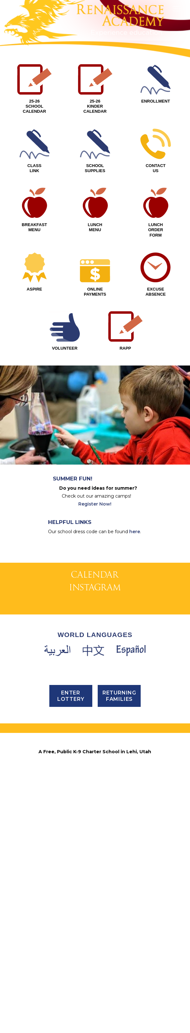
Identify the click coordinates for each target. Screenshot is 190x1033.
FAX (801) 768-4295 (95, 959)
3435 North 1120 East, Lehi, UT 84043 (95, 934)
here (134, 531)
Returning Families (119, 870)
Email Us (94, 975)
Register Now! (94, 504)
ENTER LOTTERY (70, 870)
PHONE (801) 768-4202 (95, 950)
